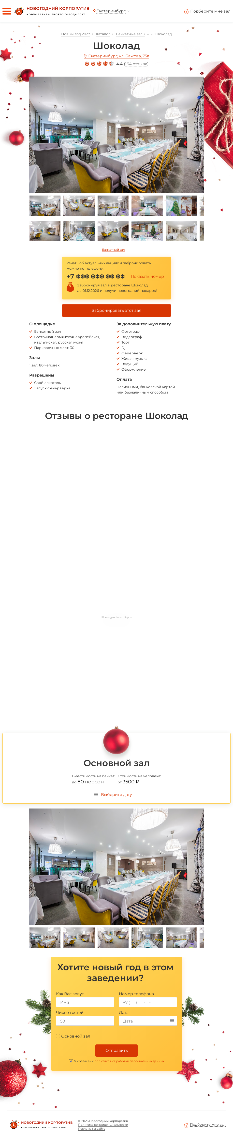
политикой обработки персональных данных (129, 1061)
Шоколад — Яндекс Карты (116, 617)
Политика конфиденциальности (103, 1124)
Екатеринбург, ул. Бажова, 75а (118, 56)
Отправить (116, 1050)
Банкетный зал (113, 249)
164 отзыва (136, 64)
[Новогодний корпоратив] (51, 11)
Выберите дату (116, 794)
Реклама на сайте (91, 1128)
